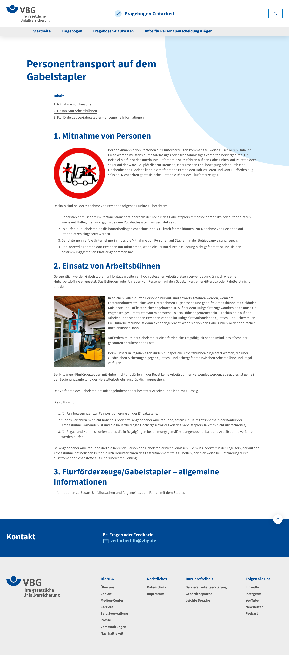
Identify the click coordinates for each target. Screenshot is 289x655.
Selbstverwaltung (114, 613)
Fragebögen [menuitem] (72, 31)
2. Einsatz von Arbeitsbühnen (75, 110)
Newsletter (254, 607)
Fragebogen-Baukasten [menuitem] (113, 31)
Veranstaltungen (113, 626)
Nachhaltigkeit (112, 633)
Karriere (107, 607)
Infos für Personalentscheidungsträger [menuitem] (178, 31)
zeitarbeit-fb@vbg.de (133, 541)
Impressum (155, 593)
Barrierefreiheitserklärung (206, 587)
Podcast (252, 613)
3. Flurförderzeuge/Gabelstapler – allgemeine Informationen (99, 117)
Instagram (253, 593)
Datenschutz (156, 587)
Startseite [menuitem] (42, 31)
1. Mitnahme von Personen (73, 104)
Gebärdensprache (199, 593)
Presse (106, 620)
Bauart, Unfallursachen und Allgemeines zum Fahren (119, 492)
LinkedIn (252, 587)
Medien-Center (112, 600)
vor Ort (106, 593)
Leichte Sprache (198, 600)
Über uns (107, 587)
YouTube (252, 600)
